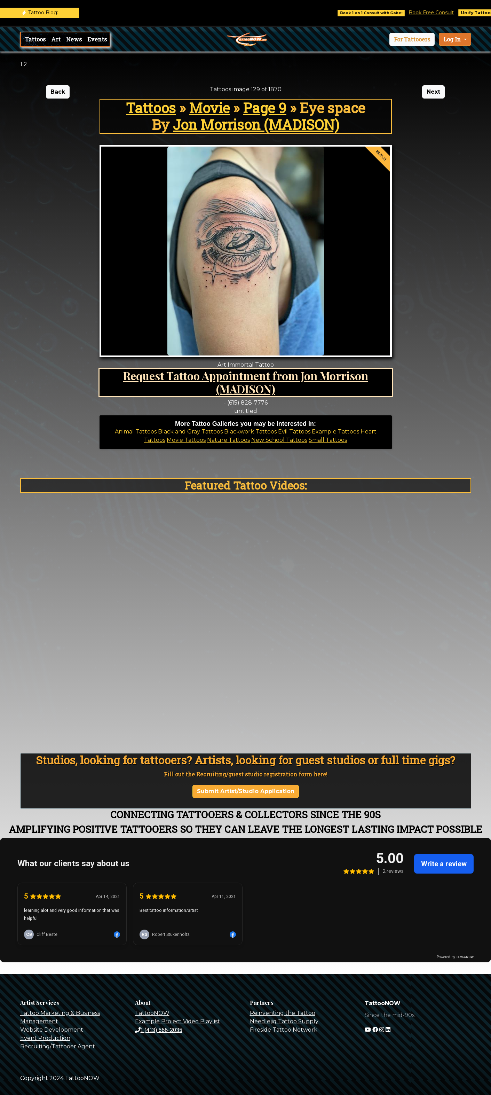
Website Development (51, 1029)
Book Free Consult (437, 12)
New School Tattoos (279, 440)
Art (56, 39)
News (74, 39)
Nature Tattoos (228, 440)
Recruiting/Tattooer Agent (57, 1046)
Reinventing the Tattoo (282, 1013)
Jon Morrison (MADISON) (256, 124)
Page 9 (264, 108)
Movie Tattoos (186, 440)
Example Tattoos (335, 431)
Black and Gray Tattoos (190, 431)
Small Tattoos (328, 440)
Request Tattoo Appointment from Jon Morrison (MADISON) (245, 382)
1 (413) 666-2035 (158, 1029)
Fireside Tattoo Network (283, 1029)
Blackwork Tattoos (250, 431)
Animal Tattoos (136, 431)
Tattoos (35, 39)
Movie (209, 108)
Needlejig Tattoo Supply (284, 1021)
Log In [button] (452, 39)
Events (97, 39)
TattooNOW (152, 1013)
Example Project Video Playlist (177, 1021)
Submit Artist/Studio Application (245, 791)
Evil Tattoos (294, 431)
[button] (412, 39)
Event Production (45, 1038)
